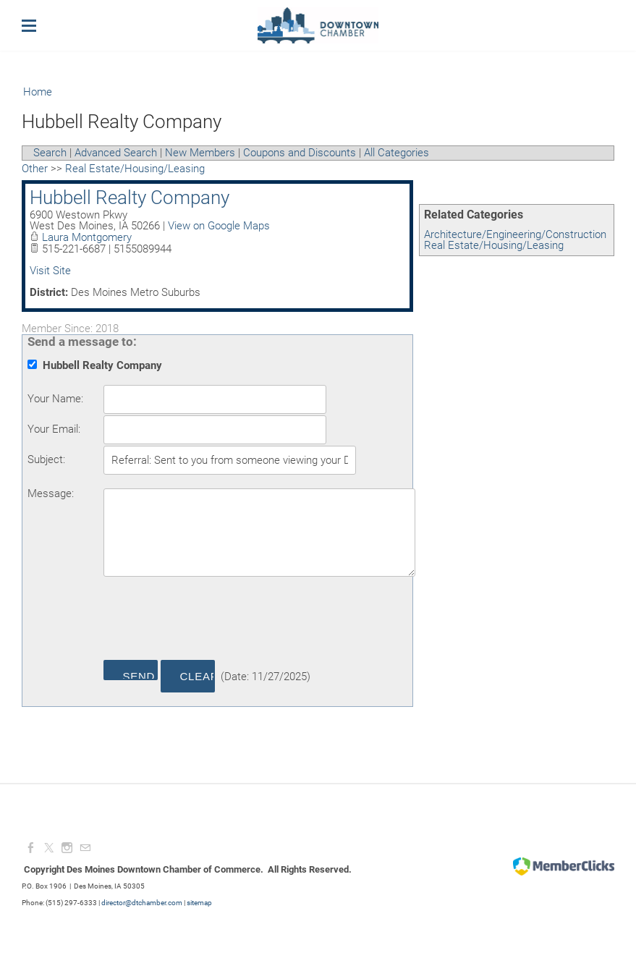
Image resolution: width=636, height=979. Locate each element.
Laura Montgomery (87, 237)
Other (35, 168)
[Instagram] (67, 848)
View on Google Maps (219, 225)
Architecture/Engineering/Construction (515, 234)
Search (50, 152)
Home (37, 91)
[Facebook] (30, 848)
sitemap (199, 903)
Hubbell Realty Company (129, 197)
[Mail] (85, 848)
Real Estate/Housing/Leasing (494, 245)
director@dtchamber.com (141, 903)
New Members (200, 152)
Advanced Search (116, 152)
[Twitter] (48, 848)
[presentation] (213, 621)
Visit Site (50, 270)
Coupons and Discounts (299, 152)
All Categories (396, 152)
